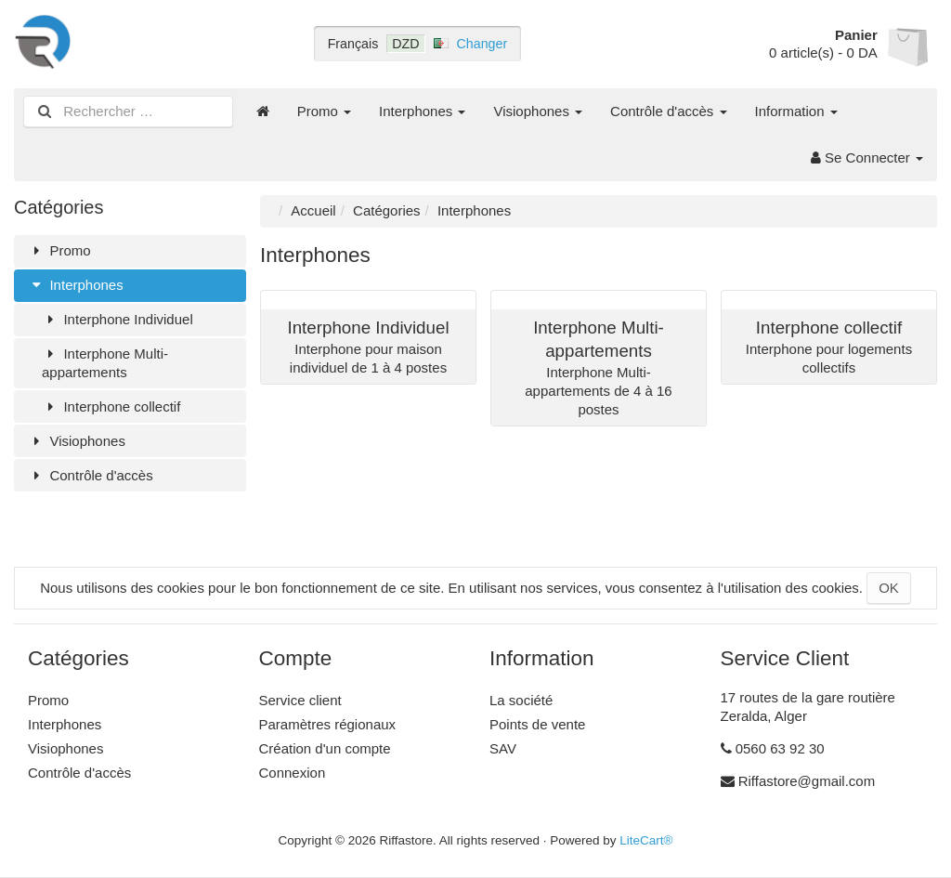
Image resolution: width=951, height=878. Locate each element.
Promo (324, 111)
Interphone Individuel (117, 319)
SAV (502, 748)
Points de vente (537, 724)
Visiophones (537, 111)
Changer (482, 43)
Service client (300, 700)
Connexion (292, 772)
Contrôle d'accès (668, 111)
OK (889, 588)
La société (521, 700)
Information (796, 111)
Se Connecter (867, 157)
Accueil (313, 210)
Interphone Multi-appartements (105, 363)
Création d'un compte (325, 748)
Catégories (387, 210)
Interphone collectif (111, 406)
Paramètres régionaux (328, 724)
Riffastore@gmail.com (807, 781)
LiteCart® (645, 840)
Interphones (422, 111)
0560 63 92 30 (780, 748)
